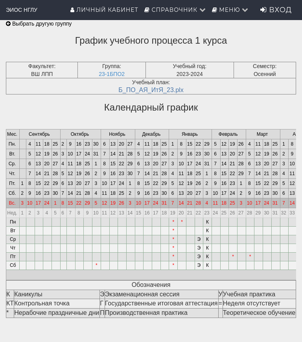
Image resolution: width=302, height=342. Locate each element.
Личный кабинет (104, 9)
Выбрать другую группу (39, 23)
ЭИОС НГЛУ (21, 10)
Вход (276, 10)
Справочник (175, 9)
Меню (230, 9)
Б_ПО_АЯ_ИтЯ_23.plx (150, 90)
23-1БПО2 (112, 74)
